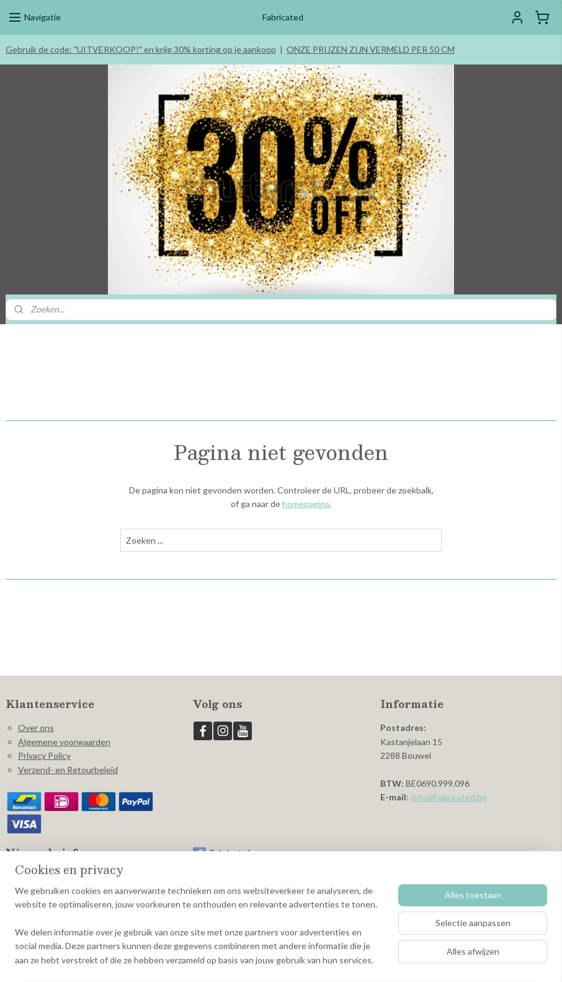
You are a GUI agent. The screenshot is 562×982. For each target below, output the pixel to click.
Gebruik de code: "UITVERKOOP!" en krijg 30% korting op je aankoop (141, 49)
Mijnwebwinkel (399, 959)
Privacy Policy (44, 755)
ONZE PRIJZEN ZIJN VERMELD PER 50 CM (371, 49)
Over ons (36, 727)
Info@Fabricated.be (449, 797)
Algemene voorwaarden (64, 741)
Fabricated (222, 853)
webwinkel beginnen (298, 959)
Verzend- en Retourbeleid (68, 769)
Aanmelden (38, 905)
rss (256, 959)
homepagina (305, 504)
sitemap (233, 959)
